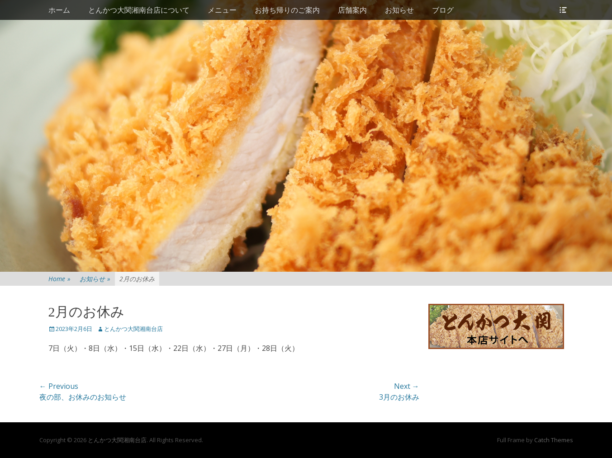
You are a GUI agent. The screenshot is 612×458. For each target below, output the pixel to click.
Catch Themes (553, 440)
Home (59, 278)
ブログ (443, 10)
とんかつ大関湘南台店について (139, 10)
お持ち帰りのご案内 (287, 10)
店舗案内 (352, 10)
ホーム (59, 10)
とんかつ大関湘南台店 (133, 329)
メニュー (222, 10)
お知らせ (399, 10)
